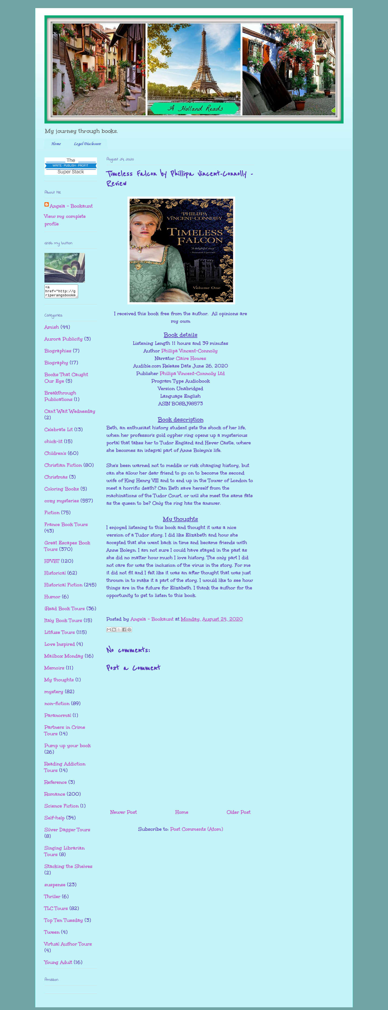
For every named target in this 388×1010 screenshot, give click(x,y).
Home (56, 144)
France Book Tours (66, 527)
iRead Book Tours (64, 611)
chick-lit (53, 444)
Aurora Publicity (63, 341)
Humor (52, 599)
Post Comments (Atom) (196, 829)
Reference (55, 784)
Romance (54, 796)
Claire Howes (191, 358)
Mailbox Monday (63, 658)
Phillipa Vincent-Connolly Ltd (192, 373)
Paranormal (57, 717)
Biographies (57, 353)
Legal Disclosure (87, 144)
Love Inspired (59, 646)
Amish (51, 329)
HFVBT (52, 563)
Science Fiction (61, 808)
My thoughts (59, 682)
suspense (54, 887)
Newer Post (123, 812)
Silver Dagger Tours (67, 832)
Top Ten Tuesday (63, 922)
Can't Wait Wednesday (69, 413)
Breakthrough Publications (60, 398)
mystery (53, 694)
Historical (55, 575)
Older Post (239, 812)
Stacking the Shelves (68, 868)
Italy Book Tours (63, 623)
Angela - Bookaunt (71, 206)
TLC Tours (56, 911)
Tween (52, 934)
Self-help (54, 820)
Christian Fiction (63, 467)
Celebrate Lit (58, 432)
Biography (56, 365)
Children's (55, 455)
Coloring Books (61, 491)
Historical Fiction (63, 587)
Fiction (52, 515)
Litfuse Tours (59, 634)
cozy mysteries (61, 503)
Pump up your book (67, 748)
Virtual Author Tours (68, 946)
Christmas (56, 479)
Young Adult (58, 964)
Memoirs (54, 670)
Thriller (52, 899)
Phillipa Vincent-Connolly (189, 351)
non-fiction (57, 706)
